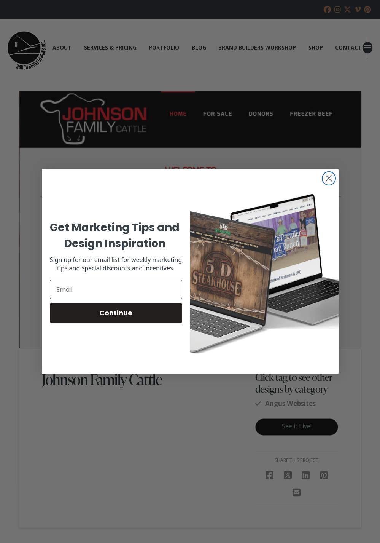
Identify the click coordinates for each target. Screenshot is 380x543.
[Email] (116, 289)
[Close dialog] (328, 178)
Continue (115, 313)
